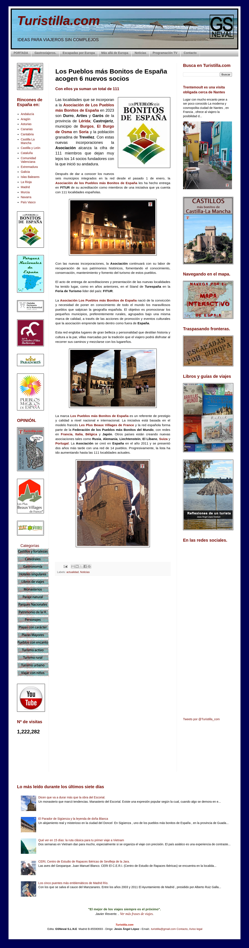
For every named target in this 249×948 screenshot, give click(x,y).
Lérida (84, 121)
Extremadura (29, 167)
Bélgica (92, 434)
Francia (67, 434)
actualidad (72, 572)
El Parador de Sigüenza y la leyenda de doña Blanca (73, 818)
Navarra (26, 197)
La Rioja (26, 182)
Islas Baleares (30, 177)
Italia (79, 434)
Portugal (62, 443)
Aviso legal (195, 929)
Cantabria (27, 134)
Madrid (25, 187)
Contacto (190, 53)
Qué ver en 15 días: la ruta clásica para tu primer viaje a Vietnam (81, 840)
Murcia (25, 192)
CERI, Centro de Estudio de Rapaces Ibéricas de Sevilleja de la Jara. (84, 861)
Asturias (26, 124)
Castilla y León (30, 148)
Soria (84, 132)
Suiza (164, 439)
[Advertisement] (112, 616)
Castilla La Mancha (28, 141)
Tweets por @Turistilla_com (201, 719)
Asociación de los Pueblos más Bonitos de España (96, 183)
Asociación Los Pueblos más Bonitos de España (98, 300)
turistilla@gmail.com (163, 929)
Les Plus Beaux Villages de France (106, 425)
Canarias (27, 129)
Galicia (25, 171)
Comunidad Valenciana (28, 159)
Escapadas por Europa (79, 53)
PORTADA (21, 53)
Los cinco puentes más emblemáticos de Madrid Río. (73, 883)
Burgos (87, 126)
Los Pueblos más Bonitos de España (99, 416)
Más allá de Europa (114, 53)
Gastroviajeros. (45, 53)
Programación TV (165, 53)
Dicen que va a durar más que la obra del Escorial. (71, 797)
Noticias (140, 53)
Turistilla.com (58, 20)
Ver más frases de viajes (136, 914)
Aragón (25, 119)
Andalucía (27, 114)
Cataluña (27, 153)
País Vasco (28, 202)
